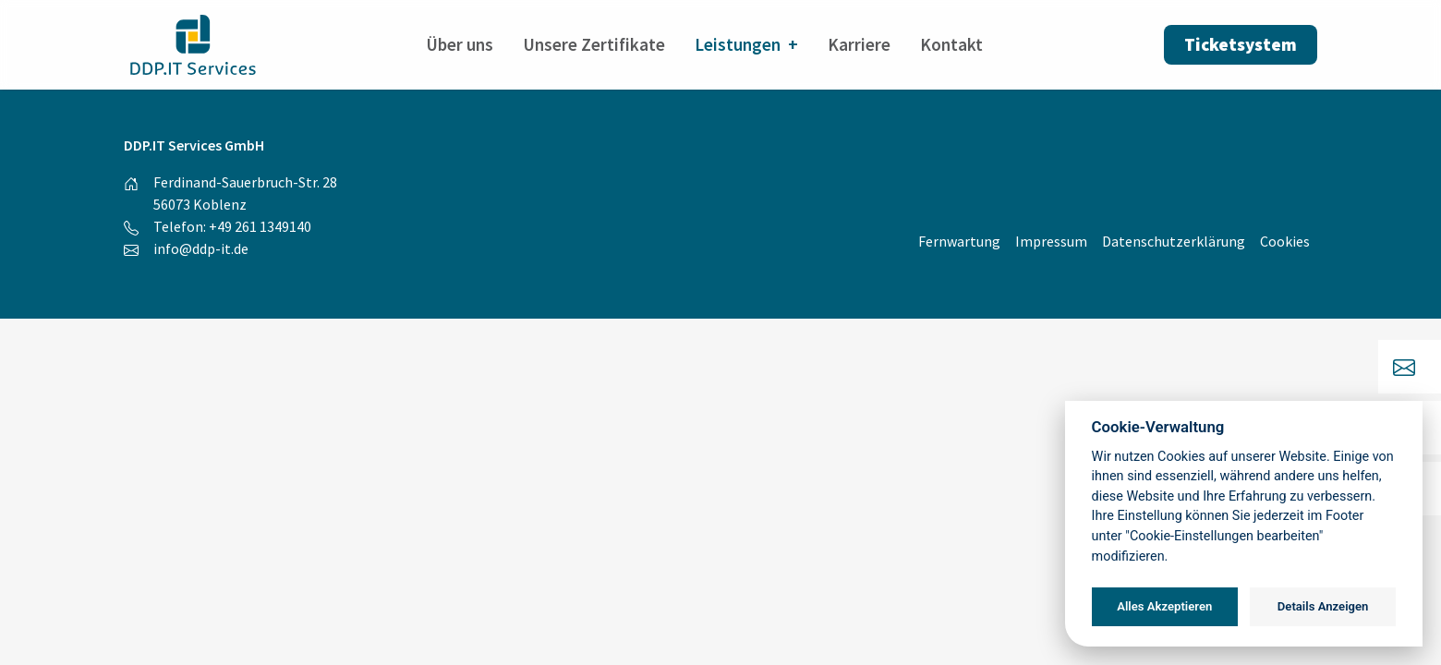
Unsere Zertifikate (594, 44)
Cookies (1285, 241)
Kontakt (951, 44)
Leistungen (738, 44)
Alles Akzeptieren (1164, 606)
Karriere (859, 44)
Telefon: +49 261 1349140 (232, 226)
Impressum (1051, 241)
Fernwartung (959, 241)
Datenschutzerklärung (1173, 241)
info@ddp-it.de (200, 248)
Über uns (459, 44)
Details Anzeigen (1323, 606)
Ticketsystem (1240, 44)
